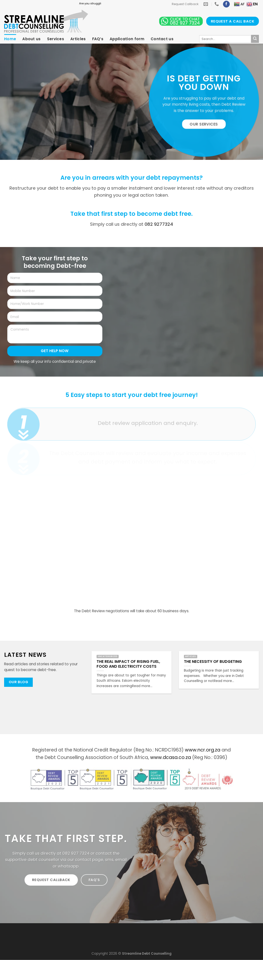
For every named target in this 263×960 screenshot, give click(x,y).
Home (10, 38)
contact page (89, 859)
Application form (127, 38)
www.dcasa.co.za (170, 757)
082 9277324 (159, 224)
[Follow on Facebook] (226, 4)
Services (55, 38)
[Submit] (255, 39)
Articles (78, 38)
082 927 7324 (76, 853)
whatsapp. (68, 866)
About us (31, 38)
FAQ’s (98, 38)
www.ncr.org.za (202, 750)
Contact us (162, 38)
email (121, 859)
